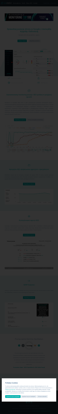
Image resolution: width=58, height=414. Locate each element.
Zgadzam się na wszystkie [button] (12, 396)
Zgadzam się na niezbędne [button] (28, 396)
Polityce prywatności (10, 389)
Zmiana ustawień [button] (42, 396)
